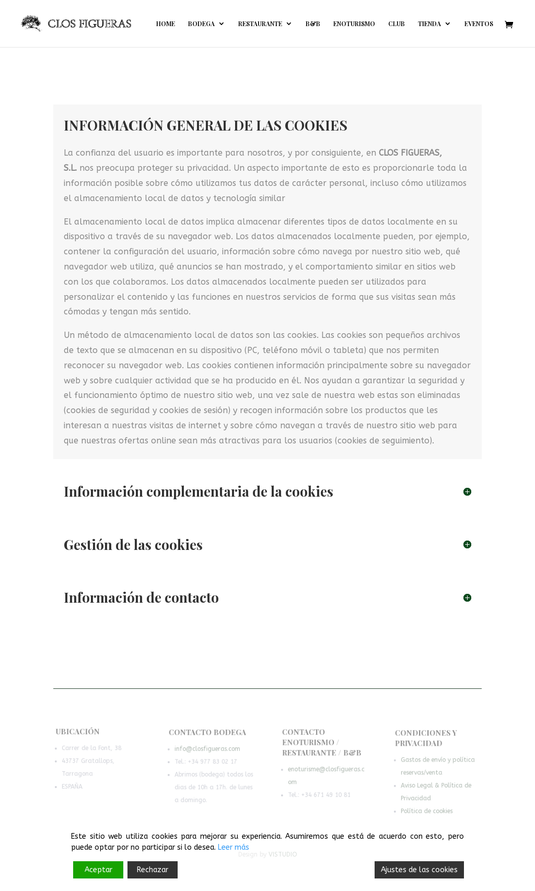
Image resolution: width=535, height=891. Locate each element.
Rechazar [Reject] (152, 869)
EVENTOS (478, 24)
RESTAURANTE (260, 24)
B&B (313, 24)
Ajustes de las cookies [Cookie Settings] (419, 869)
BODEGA (201, 24)
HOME (165, 24)
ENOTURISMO (354, 24)
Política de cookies (427, 811)
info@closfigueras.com (207, 750)
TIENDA (429, 24)
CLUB (396, 24)
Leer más (233, 847)
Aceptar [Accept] (98, 869)
